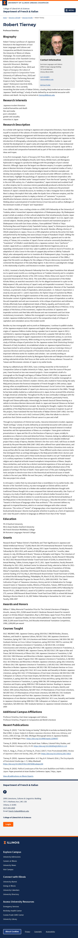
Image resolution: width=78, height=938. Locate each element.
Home (5, 18)
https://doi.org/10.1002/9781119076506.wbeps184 (23, 764)
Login (8, 824)
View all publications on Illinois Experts (18, 776)
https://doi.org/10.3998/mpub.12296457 (42, 738)
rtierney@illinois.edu (46, 79)
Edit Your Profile (45, 85)
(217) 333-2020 (9, 808)
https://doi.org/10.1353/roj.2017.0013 (56, 753)
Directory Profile (27, 18)
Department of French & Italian (20, 11)
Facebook (5, 792)
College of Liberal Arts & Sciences (16, 8)
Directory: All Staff (14, 18)
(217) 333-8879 (44, 77)
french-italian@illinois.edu (18, 811)
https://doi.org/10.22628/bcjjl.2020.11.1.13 (50, 746)
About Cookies (12, 931)
